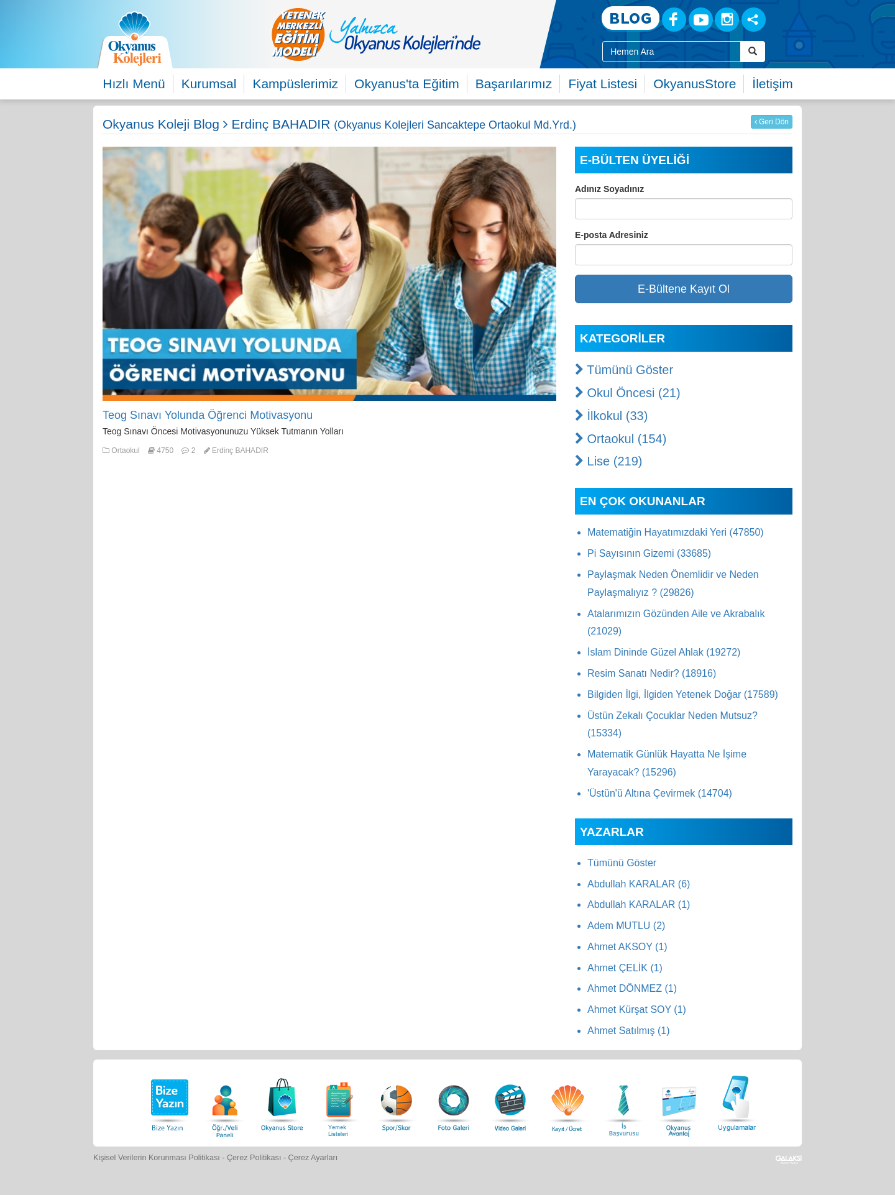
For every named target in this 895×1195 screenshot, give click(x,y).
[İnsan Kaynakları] (623, 1101)
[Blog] (630, 19)
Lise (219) (609, 461)
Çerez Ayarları (313, 1157)
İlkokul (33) (611, 416)
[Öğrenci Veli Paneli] (225, 1101)
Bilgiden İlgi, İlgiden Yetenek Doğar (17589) (682, 694)
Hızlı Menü (134, 83)
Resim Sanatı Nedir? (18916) (651, 673)
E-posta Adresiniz (611, 235)
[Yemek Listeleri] (339, 1101)
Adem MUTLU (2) (626, 925)
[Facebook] (674, 19)
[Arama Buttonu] (752, 51)
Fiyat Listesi (602, 83)
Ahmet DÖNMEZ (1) (632, 988)
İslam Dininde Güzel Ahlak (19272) (663, 652)
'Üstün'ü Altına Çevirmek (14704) (659, 793)
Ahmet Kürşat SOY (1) (636, 1009)
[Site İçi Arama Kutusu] (671, 51)
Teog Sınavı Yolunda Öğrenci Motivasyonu (208, 415)
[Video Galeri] (510, 1101)
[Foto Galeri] (454, 1101)
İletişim (772, 83)
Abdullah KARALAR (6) (638, 884)
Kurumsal (209, 83)
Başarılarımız (514, 83)
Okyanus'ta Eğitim (406, 83)
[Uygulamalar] (736, 1101)
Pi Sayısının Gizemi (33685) (649, 553)
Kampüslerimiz (295, 83)
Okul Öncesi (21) (628, 393)
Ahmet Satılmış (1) (628, 1030)
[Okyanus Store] (282, 1101)
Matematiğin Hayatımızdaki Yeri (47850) (675, 532)
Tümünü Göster (624, 370)
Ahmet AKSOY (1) (627, 946)
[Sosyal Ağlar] (753, 19)
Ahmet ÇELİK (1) (625, 968)
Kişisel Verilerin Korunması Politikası (156, 1157)
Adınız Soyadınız (609, 189)
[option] (426, 34)
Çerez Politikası (254, 1157)
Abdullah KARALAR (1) (638, 904)
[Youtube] (701, 19)
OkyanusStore (694, 83)
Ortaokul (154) (620, 439)
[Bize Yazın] (168, 1101)
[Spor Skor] (396, 1101)
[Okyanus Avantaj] (679, 1101)
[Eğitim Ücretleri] (567, 1101)
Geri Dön (772, 121)
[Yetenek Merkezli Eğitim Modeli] (426, 34)
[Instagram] (727, 19)
